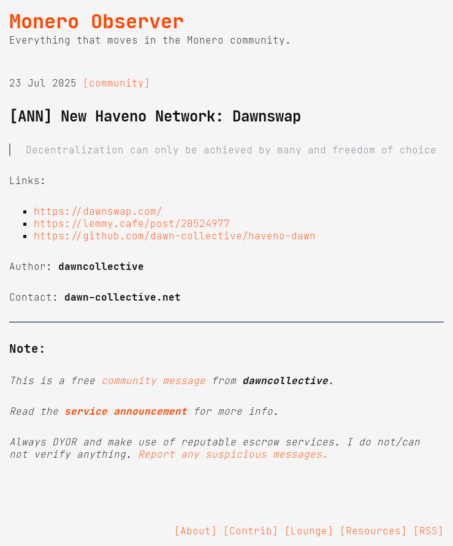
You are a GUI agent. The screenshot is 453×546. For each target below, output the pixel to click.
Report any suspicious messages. (233, 454)
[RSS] (428, 531)
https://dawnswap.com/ (98, 211)
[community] (116, 83)
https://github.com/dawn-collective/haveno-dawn (175, 235)
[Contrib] (250, 531)
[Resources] (373, 531)
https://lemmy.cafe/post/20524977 (132, 223)
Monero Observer (96, 21)
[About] (195, 531)
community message (153, 380)
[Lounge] (308, 531)
